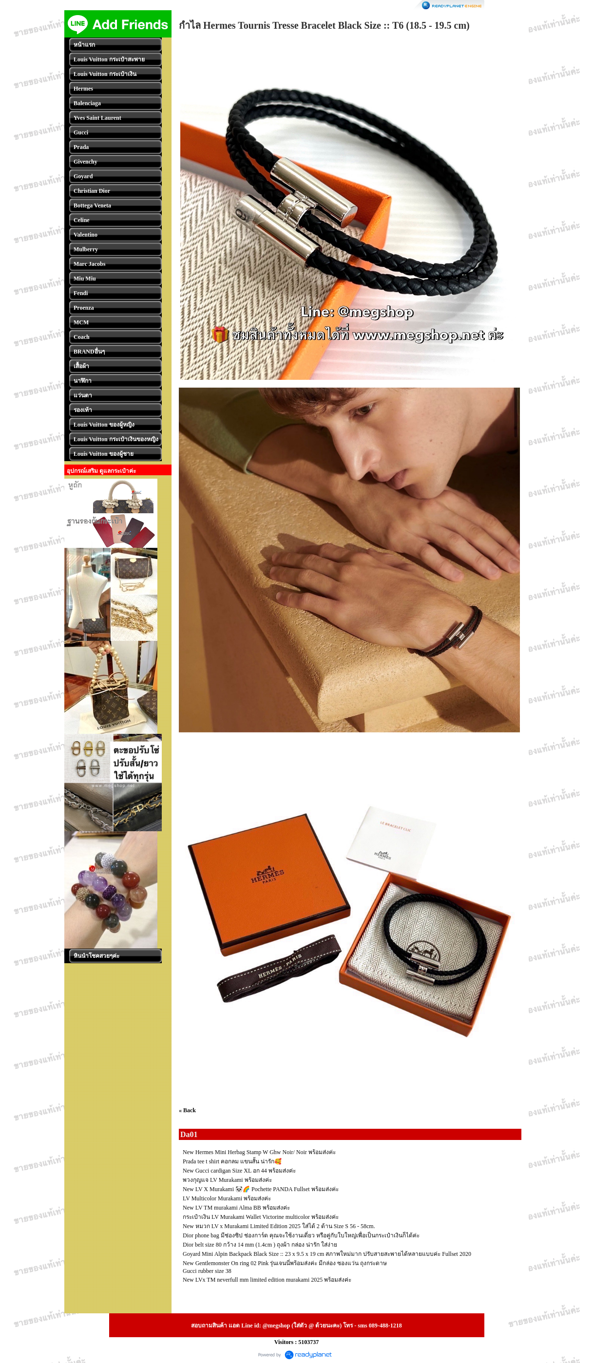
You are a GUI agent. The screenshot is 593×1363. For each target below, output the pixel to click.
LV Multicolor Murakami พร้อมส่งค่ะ (227, 1198)
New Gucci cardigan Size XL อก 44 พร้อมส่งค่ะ (239, 1170)
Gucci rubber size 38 (207, 1271)
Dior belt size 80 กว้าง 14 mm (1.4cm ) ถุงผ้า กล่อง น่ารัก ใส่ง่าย (260, 1244)
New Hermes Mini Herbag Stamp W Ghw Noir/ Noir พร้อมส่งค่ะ (259, 1152)
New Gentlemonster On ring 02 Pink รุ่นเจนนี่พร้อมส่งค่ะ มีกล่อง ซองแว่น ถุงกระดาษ (285, 1263)
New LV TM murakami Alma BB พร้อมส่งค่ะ (236, 1207)
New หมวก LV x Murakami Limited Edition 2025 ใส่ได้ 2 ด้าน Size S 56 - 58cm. (279, 1226)
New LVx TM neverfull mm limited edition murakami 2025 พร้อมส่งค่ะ (267, 1279)
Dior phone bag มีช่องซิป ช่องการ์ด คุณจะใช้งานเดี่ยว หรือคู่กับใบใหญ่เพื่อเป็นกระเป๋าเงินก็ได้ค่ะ (301, 1235)
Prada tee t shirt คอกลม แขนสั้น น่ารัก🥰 (232, 1161)
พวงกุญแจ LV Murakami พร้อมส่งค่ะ (227, 1179)
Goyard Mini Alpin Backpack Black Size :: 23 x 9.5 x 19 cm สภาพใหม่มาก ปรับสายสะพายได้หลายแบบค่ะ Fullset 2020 (327, 1254)
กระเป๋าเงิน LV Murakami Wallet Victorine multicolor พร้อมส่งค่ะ (261, 1217)
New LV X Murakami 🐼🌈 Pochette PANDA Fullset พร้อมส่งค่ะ (261, 1189)
